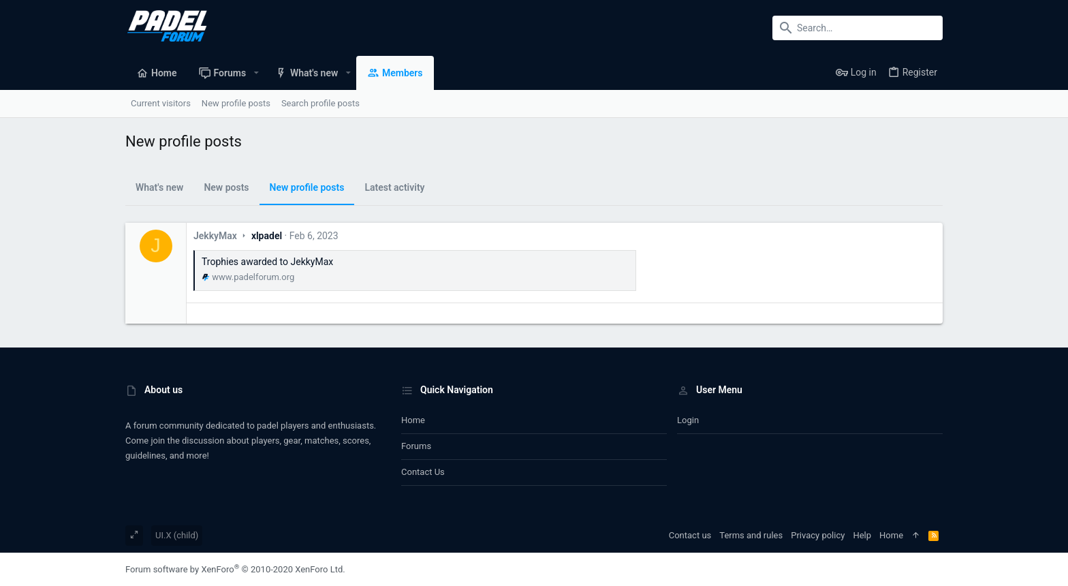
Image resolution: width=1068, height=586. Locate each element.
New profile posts (307, 187)
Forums (416, 446)
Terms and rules (751, 535)
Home (413, 420)
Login (688, 420)
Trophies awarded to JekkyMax (267, 261)
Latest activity (394, 187)
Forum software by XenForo (235, 569)
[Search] (857, 28)
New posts (226, 187)
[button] (255, 73)
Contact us (423, 472)
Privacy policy (818, 535)
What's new (159, 187)
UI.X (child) (176, 535)
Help (862, 535)
